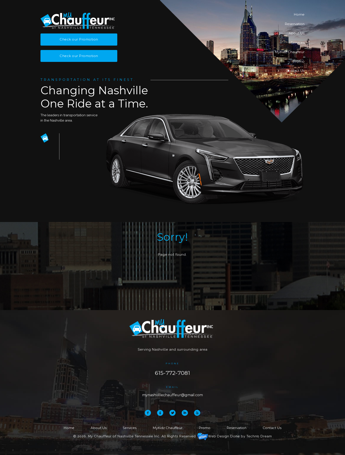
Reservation (295, 24)
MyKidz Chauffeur (290, 52)
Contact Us (295, 70)
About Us (297, 33)
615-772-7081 (172, 373)
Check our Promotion (79, 39)
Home (299, 14)
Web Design (218, 436)
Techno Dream (259, 436)
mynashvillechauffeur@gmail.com (172, 395)
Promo (299, 61)
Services (298, 43)
